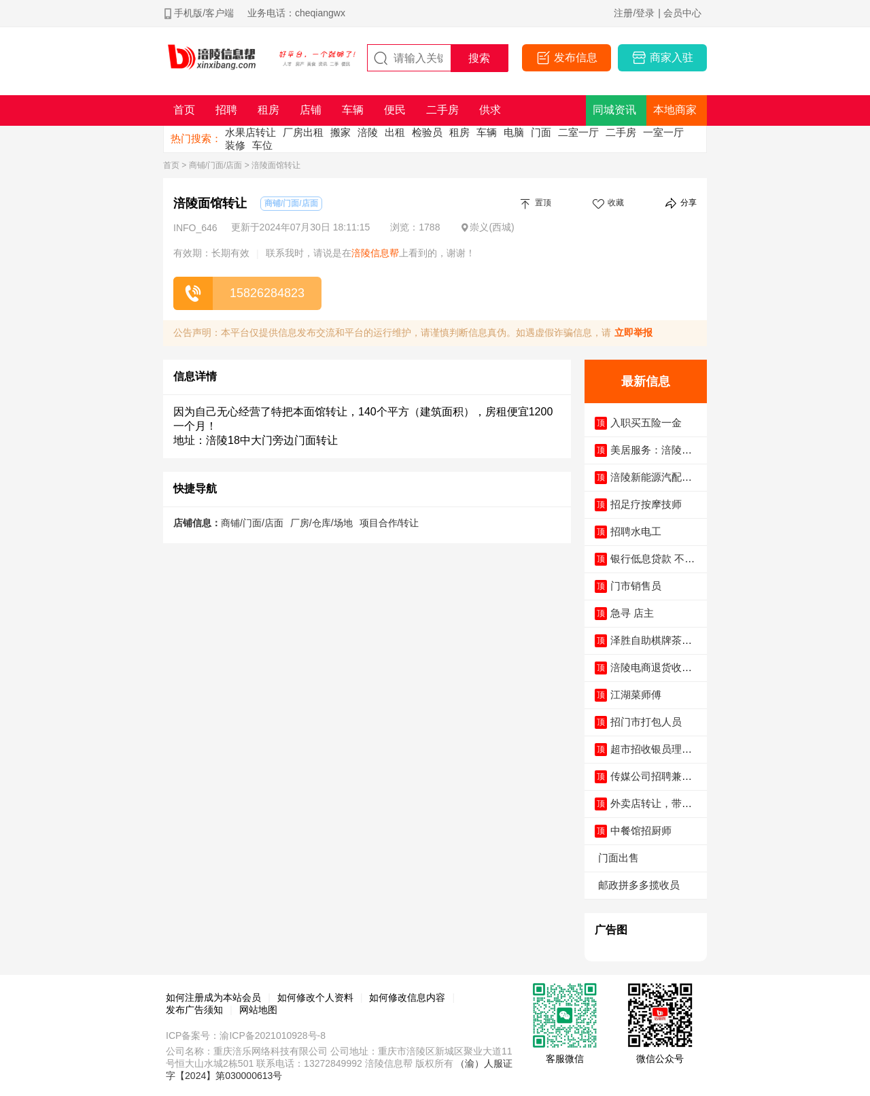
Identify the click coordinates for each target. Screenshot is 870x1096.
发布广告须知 (194, 1009)
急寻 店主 (632, 613)
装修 (235, 145)
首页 (171, 165)
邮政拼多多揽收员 (639, 885)
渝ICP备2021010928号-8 (273, 1035)
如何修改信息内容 (407, 997)
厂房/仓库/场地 (321, 522)
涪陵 (368, 132)
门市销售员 (635, 586)
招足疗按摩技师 (646, 504)
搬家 (340, 132)
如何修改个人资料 (315, 997)
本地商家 (675, 110)
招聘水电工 (635, 531)
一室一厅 (663, 132)
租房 (459, 132)
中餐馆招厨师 (641, 830)
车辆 (486, 132)
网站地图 (258, 1009)
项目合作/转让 (389, 522)
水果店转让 (250, 132)
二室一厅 (578, 132)
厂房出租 (303, 132)
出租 (395, 132)
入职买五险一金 (646, 422)
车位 (262, 145)
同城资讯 (614, 110)
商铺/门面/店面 (216, 165)
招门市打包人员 (646, 721)
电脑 (514, 132)
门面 (541, 132)
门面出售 (618, 857)
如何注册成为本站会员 (213, 997)
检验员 (427, 132)
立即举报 (633, 332)
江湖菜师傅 (635, 694)
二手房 (621, 132)
